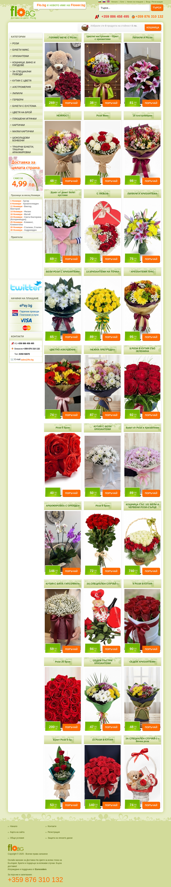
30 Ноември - (23, 230)
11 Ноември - (21, 207)
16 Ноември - (20, 214)
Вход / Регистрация (154, 2)
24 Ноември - (25, 218)
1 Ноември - (19, 201)
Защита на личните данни (60, 838)
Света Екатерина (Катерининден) (25, 218)
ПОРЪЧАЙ (71, 103)
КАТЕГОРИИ (18, 36)
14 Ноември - (20, 211)
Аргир (26, 201)
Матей (27, 214)
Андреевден (30, 230)
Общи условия (17, 838)
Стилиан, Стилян (32, 227)
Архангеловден (31, 204)
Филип (27, 211)
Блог (122, 2)
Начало (114, 2)
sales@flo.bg (27, 360)
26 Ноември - (26, 227)
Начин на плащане (135, 2)
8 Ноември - (24, 204)
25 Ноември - (21, 223)
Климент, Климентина (21, 223)
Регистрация (54, 832)
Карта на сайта (17, 832)
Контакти (52, 826)
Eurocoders (41, 869)
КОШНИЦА (152, 27)
